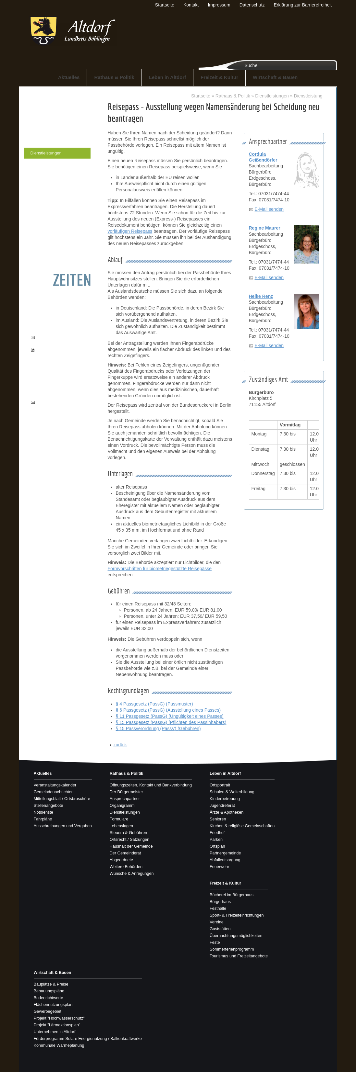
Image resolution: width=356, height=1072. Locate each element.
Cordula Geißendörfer (263, 157)
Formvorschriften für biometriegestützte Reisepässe (160, 568)
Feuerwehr (219, 866)
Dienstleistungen (46, 153)
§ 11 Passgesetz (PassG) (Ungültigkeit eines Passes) (170, 716)
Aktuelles (69, 77)
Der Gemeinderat (47, 219)
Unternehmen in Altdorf (55, 1032)
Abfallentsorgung (225, 860)
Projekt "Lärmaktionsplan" (57, 1025)
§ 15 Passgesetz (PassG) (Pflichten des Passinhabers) (171, 722)
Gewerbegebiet (47, 1011)
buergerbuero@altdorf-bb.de (57, 340)
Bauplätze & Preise (51, 984)
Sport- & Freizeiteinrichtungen (237, 915)
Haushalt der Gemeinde (53, 208)
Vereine (217, 922)
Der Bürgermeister (48, 120)
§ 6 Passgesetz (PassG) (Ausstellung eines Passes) (168, 710)
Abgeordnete (43, 230)
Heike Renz (261, 296)
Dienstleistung (308, 95)
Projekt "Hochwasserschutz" (59, 1018)
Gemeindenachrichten (54, 792)
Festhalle (218, 908)
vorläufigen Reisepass (130, 231)
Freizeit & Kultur (219, 77)
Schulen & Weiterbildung (232, 792)
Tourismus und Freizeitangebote (239, 956)
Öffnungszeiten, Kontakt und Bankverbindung (57, 105)
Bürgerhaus (220, 901)
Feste (215, 942)
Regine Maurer (264, 228)
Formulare (40, 164)
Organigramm (43, 142)
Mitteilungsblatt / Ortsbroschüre (62, 798)
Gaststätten (220, 929)
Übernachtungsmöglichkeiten (236, 935)
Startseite (200, 95)
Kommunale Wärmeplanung (59, 1045)
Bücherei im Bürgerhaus (231, 895)
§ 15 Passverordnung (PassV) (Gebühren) (158, 728)
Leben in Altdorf (167, 77)
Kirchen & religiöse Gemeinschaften (242, 826)
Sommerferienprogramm (232, 949)
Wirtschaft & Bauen (275, 77)
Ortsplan (217, 846)
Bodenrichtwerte (48, 998)
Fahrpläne (43, 819)
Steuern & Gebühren (50, 186)
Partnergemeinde (225, 853)
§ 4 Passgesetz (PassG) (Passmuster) (154, 703)
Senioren (218, 819)
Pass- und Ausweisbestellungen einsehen (56, 355)
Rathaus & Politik (114, 77)
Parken (216, 839)
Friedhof (217, 832)
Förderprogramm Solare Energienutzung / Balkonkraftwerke (88, 1038)
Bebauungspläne (49, 991)
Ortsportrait (220, 785)
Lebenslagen (43, 175)
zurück (120, 744)
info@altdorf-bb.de (53, 402)
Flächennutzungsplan (53, 1004)
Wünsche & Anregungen (53, 252)
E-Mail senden (269, 209)
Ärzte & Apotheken (226, 812)
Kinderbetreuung (225, 798)
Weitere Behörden (48, 241)
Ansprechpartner (46, 131)
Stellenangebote (48, 805)
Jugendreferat (222, 805)
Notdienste (43, 812)
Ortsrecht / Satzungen (51, 197)
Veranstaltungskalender (55, 785)
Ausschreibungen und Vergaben (63, 826)
